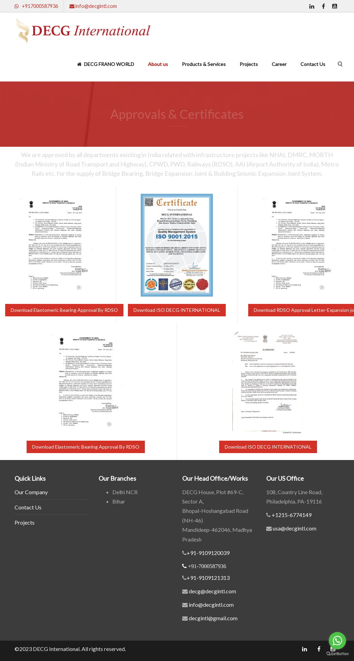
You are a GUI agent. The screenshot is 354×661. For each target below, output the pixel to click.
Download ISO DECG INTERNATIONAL (176, 310)
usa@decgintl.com (294, 528)
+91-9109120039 (208, 552)
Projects (249, 64)
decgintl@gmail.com (213, 618)
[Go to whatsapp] (337, 640)
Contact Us (312, 64)
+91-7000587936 (207, 566)
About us (158, 64)
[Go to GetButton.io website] (337, 654)
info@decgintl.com (211, 604)
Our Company (31, 492)
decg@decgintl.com (212, 591)
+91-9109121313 (208, 577)
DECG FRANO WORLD (105, 64)
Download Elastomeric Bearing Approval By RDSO (64, 310)
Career (279, 64)
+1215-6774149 (291, 514)
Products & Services (204, 64)
